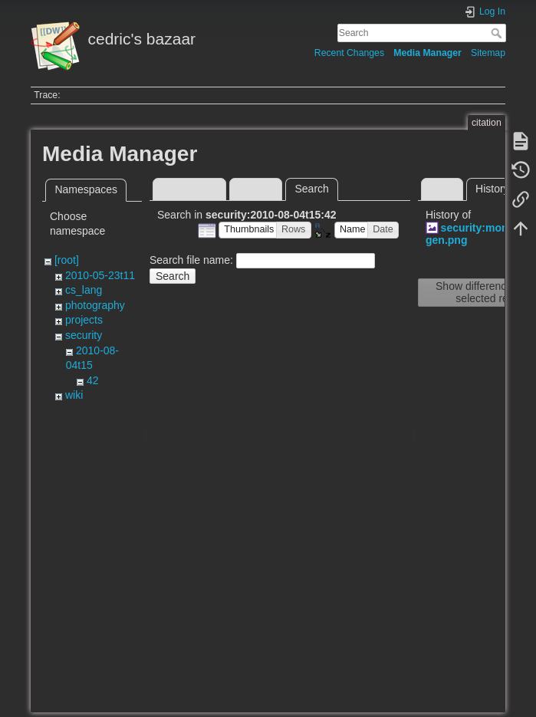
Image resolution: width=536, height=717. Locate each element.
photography (95, 305)
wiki (74, 395)
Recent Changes (349, 53)
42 (93, 380)
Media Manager (427, 53)
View (441, 189)
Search (498, 33)
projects (84, 320)
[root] (66, 260)
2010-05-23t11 (100, 275)
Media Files (189, 189)
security (83, 335)
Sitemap (488, 53)
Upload (256, 189)
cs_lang (83, 290)
